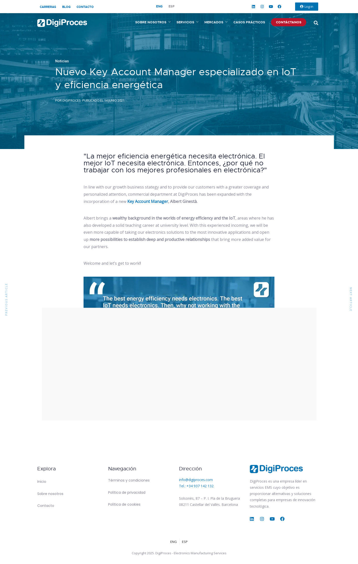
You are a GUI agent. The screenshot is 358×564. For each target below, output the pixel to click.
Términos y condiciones (129, 480)
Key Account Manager (147, 201)
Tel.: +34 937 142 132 (196, 486)
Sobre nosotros (150, 22)
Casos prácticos (249, 22)
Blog (66, 7)
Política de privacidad (126, 492)
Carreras (48, 7)
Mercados (213, 22)
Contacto (85, 7)
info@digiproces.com (196, 479)
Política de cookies (124, 504)
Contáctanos (288, 22)
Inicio (41, 481)
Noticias (62, 61)
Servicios (185, 22)
